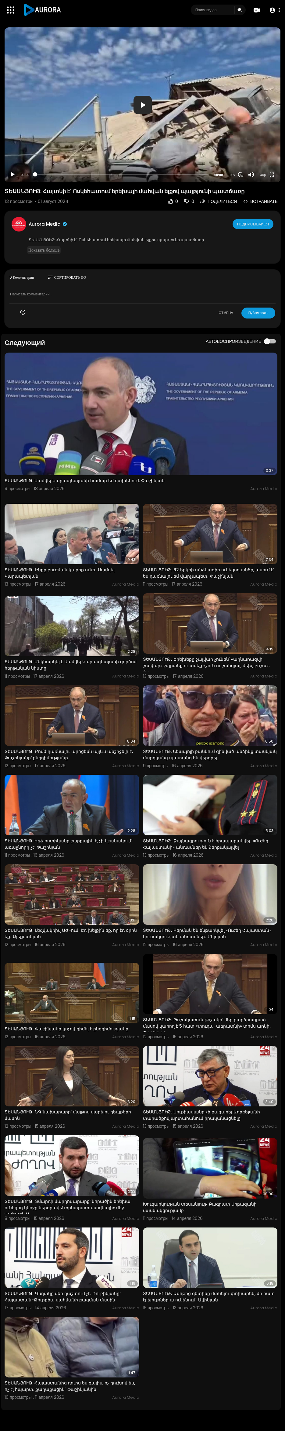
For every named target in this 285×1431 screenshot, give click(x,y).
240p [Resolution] (262, 175)
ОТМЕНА (226, 312)
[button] (274, 10)
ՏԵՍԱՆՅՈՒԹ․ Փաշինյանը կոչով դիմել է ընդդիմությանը (66, 1029)
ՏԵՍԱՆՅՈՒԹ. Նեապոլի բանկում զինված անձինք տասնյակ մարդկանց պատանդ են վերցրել (210, 754)
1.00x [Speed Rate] (231, 175)
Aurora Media (48, 224)
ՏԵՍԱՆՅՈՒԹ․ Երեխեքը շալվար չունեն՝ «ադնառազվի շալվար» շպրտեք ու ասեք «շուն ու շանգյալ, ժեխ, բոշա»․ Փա (206, 665)
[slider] (121, 174)
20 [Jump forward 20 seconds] (241, 174)
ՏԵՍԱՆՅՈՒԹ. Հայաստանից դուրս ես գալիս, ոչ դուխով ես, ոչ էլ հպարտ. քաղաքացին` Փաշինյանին (70, 1386)
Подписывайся (253, 223)
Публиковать (258, 312)
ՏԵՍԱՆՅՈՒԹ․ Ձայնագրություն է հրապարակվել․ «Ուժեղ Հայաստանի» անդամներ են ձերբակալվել (205, 844)
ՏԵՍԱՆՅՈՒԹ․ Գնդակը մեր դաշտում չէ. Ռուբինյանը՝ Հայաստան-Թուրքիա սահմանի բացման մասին (62, 1296)
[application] (142, 104)
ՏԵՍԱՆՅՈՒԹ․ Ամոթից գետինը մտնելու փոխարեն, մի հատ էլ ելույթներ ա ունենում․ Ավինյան (209, 1296)
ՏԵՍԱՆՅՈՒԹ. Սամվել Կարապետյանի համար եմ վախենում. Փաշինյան (85, 481)
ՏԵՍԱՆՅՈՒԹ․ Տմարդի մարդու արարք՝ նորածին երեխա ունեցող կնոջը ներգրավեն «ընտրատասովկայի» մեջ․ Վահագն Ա (67, 1207)
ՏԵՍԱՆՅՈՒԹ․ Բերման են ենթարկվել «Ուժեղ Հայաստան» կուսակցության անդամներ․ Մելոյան (207, 933)
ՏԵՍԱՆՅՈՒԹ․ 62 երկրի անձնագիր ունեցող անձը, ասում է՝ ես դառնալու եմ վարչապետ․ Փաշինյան (208, 573)
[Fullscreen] (272, 175)
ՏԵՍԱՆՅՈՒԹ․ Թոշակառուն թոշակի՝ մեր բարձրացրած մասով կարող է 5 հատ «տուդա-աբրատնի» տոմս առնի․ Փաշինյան (207, 1026)
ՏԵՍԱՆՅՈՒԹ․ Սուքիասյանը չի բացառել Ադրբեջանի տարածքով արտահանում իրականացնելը (201, 1115)
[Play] (12, 175)
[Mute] (251, 175)
